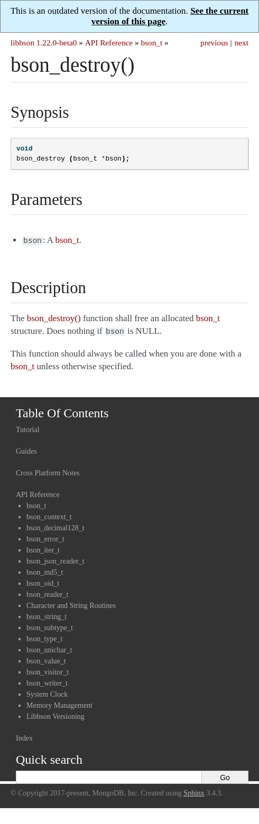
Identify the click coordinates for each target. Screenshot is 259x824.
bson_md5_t (44, 570)
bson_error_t (45, 537)
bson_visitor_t (47, 670)
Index (24, 736)
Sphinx (194, 791)
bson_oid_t (42, 581)
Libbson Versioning (55, 714)
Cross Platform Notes (48, 471)
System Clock (47, 692)
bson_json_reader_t (55, 559)
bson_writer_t (47, 681)
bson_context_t (49, 515)
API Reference (109, 42)
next (241, 42)
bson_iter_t (43, 548)
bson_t (151, 42)
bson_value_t (46, 659)
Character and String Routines (71, 603)
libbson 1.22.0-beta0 (44, 42)
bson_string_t (46, 615)
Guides (26, 449)
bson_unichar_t (49, 648)
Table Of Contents (62, 411)
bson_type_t (44, 637)
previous (214, 42)
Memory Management (59, 703)
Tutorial (28, 428)
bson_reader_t (47, 592)
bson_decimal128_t (55, 526)
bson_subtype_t (49, 626)
